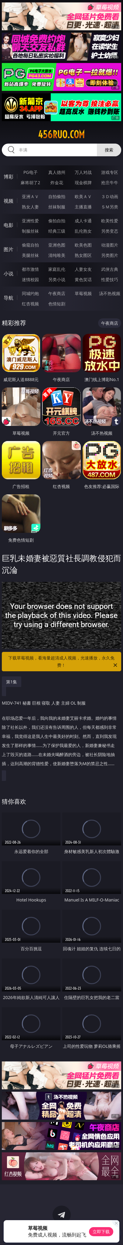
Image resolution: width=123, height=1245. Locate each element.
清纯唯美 (56, 255)
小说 (8, 273)
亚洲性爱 (30, 221)
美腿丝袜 (30, 255)
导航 (8, 297)
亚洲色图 (56, 245)
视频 (8, 201)
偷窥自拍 (30, 245)
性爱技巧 (109, 279)
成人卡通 (83, 221)
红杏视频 (30, 304)
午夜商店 (56, 293)
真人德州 (56, 172)
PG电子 (30, 172)
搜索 (109, 150)
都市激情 (30, 269)
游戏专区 (109, 172)
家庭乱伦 (56, 269)
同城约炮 (30, 293)
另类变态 (109, 231)
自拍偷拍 (56, 196)
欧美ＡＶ (83, 196)
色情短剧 (56, 304)
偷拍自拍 (56, 221)
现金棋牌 (83, 182)
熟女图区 (83, 255)
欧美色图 (83, 245)
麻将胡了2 (30, 182)
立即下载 (101, 1231)
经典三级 (56, 231)
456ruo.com (61, 134)
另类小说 (56, 279)
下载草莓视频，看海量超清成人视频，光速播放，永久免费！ (63, 662)
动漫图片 (109, 245)
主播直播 (83, 207)
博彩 (8, 176)
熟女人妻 (30, 207)
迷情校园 (30, 279)
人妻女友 (83, 269)
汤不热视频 (109, 293)
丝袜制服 (56, 207)
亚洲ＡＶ (30, 196)
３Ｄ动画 (109, 196)
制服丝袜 (30, 231)
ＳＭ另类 (109, 207)
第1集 (11, 682)
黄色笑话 (83, 279)
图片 (8, 249)
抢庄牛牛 (109, 182)
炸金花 (56, 182)
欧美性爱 (109, 221)
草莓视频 (83, 293)
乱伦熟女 (83, 231)
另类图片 (109, 255)
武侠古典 (109, 269)
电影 (8, 225)
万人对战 (83, 172)
